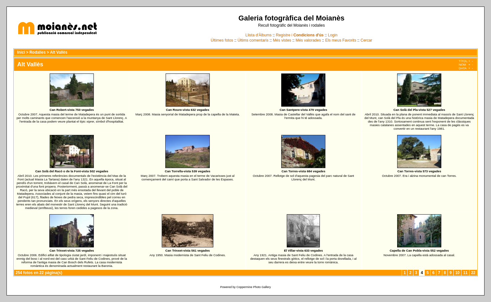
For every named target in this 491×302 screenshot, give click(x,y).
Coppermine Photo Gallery (253, 287)
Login (332, 35)
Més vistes (282, 40)
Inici (21, 52)
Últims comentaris (252, 40)
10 (457, 272)
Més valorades (308, 40)
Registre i (300, 35)
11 (465, 272)
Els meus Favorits (340, 40)
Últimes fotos (222, 40)
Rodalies (38, 52)
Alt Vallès (58, 52)
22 (473, 272)
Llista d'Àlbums (258, 35)
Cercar (366, 40)
